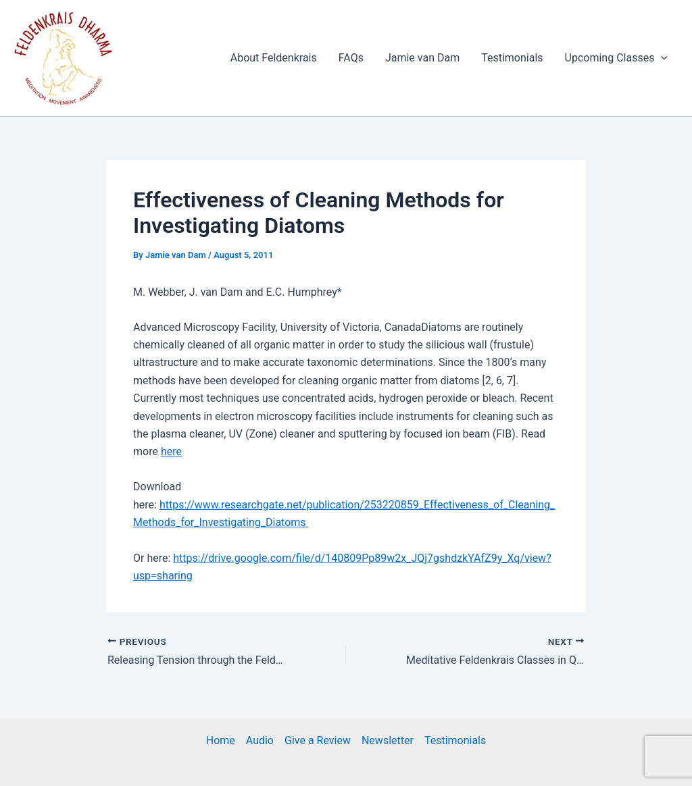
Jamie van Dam (422, 57)
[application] (661, 58)
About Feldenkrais (273, 57)
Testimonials (512, 57)
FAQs (351, 57)
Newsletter (388, 740)
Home (220, 740)
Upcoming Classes (616, 58)
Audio (260, 740)
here (171, 451)
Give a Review (318, 740)
